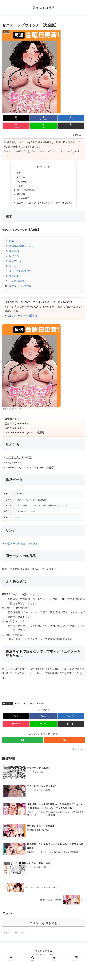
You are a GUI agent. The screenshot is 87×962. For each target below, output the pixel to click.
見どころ (19, 177)
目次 (39, 167)
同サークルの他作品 (25, 191)
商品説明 (14, 253)
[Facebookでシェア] (43, 118)
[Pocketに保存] (16, 126)
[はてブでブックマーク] (70, 118)
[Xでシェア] (16, 118)
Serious (40, 705)
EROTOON (29, 705)
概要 (17, 173)
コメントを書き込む (43, 926)
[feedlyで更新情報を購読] (22, 742)
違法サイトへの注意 (20, 288)
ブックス (7, 705)
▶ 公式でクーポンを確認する (21, 317)
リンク (18, 186)
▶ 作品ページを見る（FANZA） (20, 545)
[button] (70, 126)
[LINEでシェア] (43, 126)
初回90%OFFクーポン (21, 248)
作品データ (20, 182)
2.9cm (18, 705)
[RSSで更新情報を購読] (64, 742)
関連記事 (19, 195)
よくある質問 (21, 200)
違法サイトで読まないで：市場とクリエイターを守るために (44, 204)
